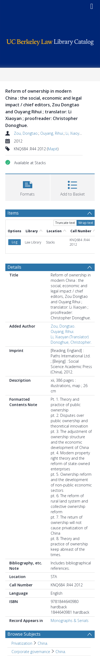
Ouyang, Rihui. (52, 133)
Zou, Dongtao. (26, 133)
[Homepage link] (50, 41)
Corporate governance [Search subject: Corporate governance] (30, 651)
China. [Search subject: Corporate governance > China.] (60, 651)
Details (14, 267)
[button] (27, 187)
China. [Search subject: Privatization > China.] (43, 643)
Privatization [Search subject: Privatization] (21, 643)
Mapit (53, 148)
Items (13, 213)
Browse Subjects (24, 634)
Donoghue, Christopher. (71, 342)
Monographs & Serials (70, 620)
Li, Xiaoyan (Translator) (70, 336)
